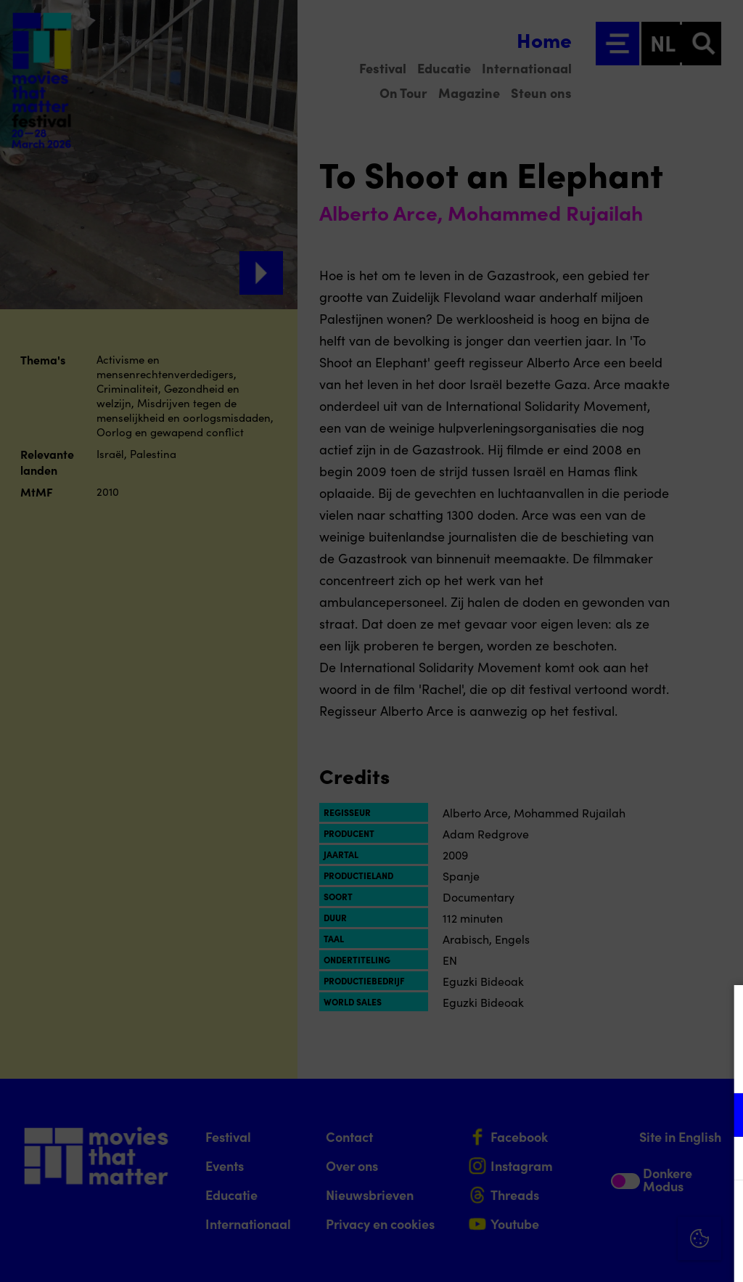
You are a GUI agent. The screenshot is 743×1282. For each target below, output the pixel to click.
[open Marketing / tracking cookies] (720, 1160)
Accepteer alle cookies (620, 1212)
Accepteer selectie (619, 1255)
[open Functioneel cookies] (720, 1116)
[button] (605, 1114)
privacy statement (561, 1067)
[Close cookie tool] (720, 1011)
